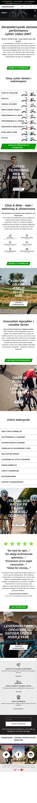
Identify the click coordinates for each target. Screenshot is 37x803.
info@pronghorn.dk (25, 767)
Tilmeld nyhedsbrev (18, 724)
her (28, 731)
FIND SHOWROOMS (30, 1)
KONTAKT (30, 3)
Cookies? (33, 767)
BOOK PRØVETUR (7, 1)
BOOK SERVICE (10, 3)
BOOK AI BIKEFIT (18, 1)
